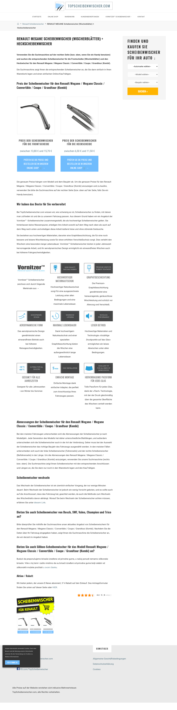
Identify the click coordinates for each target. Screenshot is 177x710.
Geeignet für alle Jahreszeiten (31, 386)
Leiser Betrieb (98, 332)
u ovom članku (50, 574)
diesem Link (39, 510)
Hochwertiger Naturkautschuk (65, 286)
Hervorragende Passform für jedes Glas (98, 386)
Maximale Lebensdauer (64, 332)
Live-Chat (21, 671)
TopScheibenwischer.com (92, 10)
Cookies (97, 676)
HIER (54, 594)
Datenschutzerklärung (103, 671)
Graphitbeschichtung (98, 285)
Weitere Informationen (12, 657)
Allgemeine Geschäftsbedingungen (109, 666)
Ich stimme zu (12, 662)
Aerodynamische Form (31, 332)
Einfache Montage (64, 384)
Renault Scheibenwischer (33, 31)
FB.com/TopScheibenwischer (34, 676)
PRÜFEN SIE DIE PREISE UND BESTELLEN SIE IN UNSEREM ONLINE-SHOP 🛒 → (36, 171)
